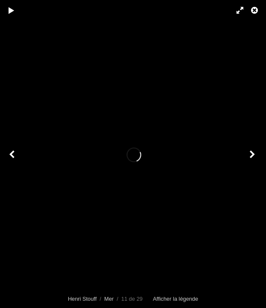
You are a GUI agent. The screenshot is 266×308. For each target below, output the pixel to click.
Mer (109, 299)
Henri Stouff (82, 299)
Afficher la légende (175, 299)
